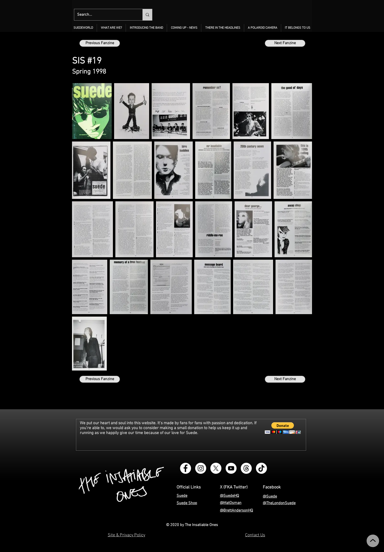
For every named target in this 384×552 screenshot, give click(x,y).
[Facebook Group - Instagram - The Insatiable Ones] (185, 468)
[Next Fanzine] (285, 43)
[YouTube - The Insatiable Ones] (231, 468)
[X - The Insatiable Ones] (215, 468)
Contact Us (255, 535)
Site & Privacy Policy (126, 535)
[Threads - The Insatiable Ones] (246, 468)
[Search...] (104, 14)
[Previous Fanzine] (99, 43)
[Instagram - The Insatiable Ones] (200, 468)
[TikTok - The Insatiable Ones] (261, 468)
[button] (111, 28)
